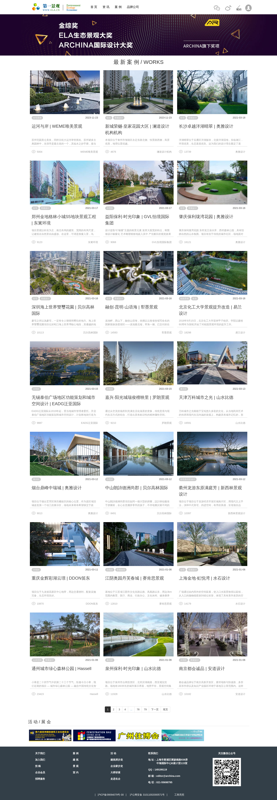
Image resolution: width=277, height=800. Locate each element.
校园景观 (184, 298)
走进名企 (115, 778)
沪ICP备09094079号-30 (111, 794)
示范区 (110, 208)
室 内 (75, 772)
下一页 (155, 709)
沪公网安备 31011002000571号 (147, 794)
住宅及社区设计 (187, 479)
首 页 (94, 7)
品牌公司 (133, 7)
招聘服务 (40, 778)
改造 (195, 298)
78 (138, 709)
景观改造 (121, 569)
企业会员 (40, 772)
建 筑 (75, 759)
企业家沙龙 (116, 766)
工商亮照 (178, 794)
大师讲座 (115, 772)
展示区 (183, 389)
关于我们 (40, 753)
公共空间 (37, 660)
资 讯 (106, 7)
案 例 (118, 7)
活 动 (113, 753)
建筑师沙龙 (116, 759)
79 (145, 709)
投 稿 (38, 766)
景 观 (75, 766)
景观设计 (119, 118)
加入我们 (40, 759)
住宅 (109, 118)
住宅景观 (37, 118)
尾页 (165, 709)
